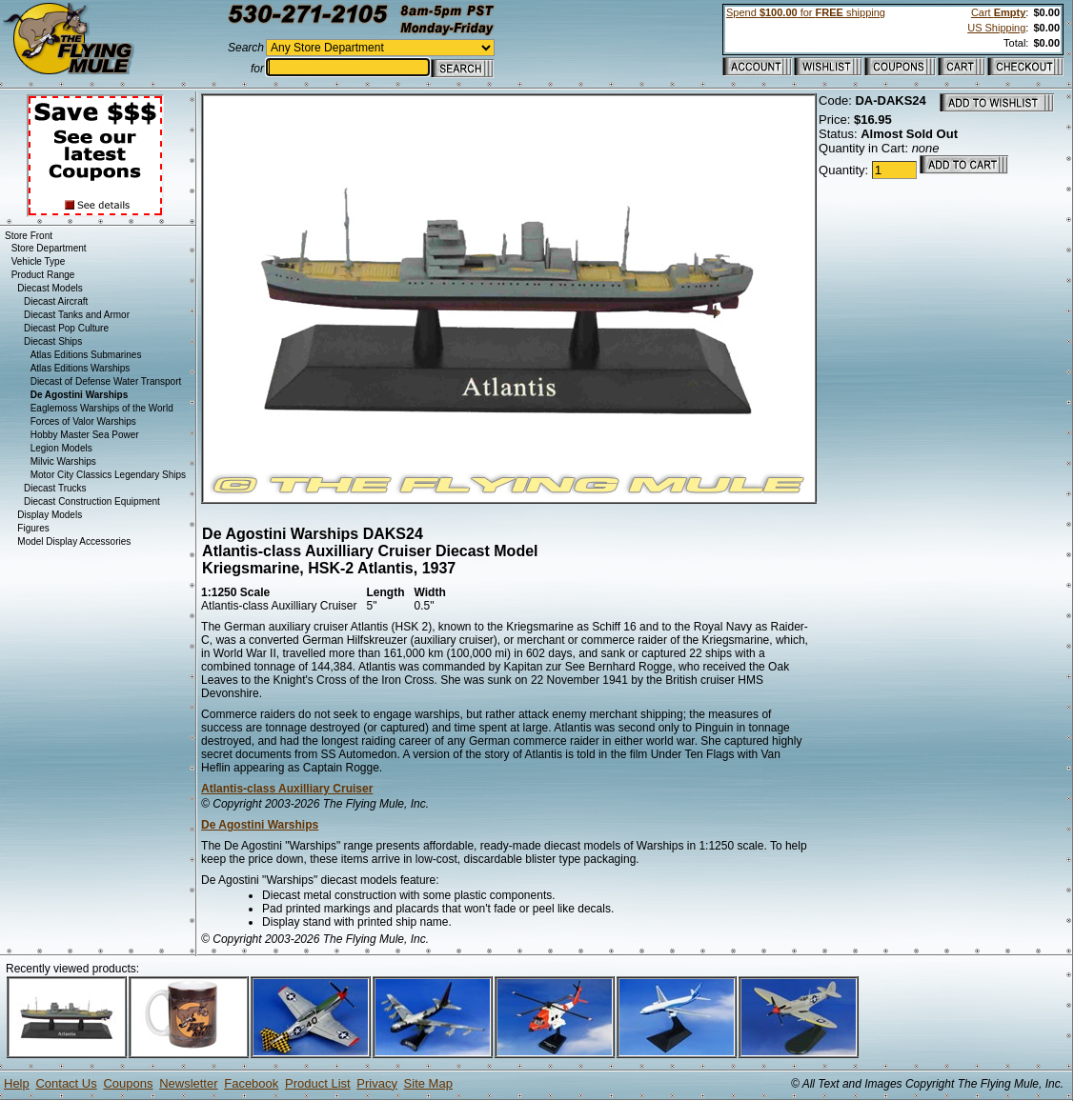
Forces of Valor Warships (83, 421)
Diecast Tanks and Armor (77, 315)
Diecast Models (49, 288)
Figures (33, 528)
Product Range (43, 275)
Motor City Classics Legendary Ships (108, 475)
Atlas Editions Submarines (86, 355)
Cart (998, 12)
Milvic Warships (63, 461)
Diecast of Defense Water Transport (106, 381)
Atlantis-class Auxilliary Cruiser (287, 788)
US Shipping (996, 27)
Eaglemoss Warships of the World (101, 408)
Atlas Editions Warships (80, 368)
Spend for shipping (805, 12)
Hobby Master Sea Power (84, 435)
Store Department (49, 248)
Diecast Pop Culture (66, 328)
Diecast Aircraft (56, 301)
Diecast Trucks (55, 488)
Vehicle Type (38, 261)
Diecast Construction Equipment (92, 501)
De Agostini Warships (259, 824)
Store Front (28, 235)
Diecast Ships (53, 341)
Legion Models (61, 448)
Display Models (49, 515)
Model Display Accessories (74, 541)
